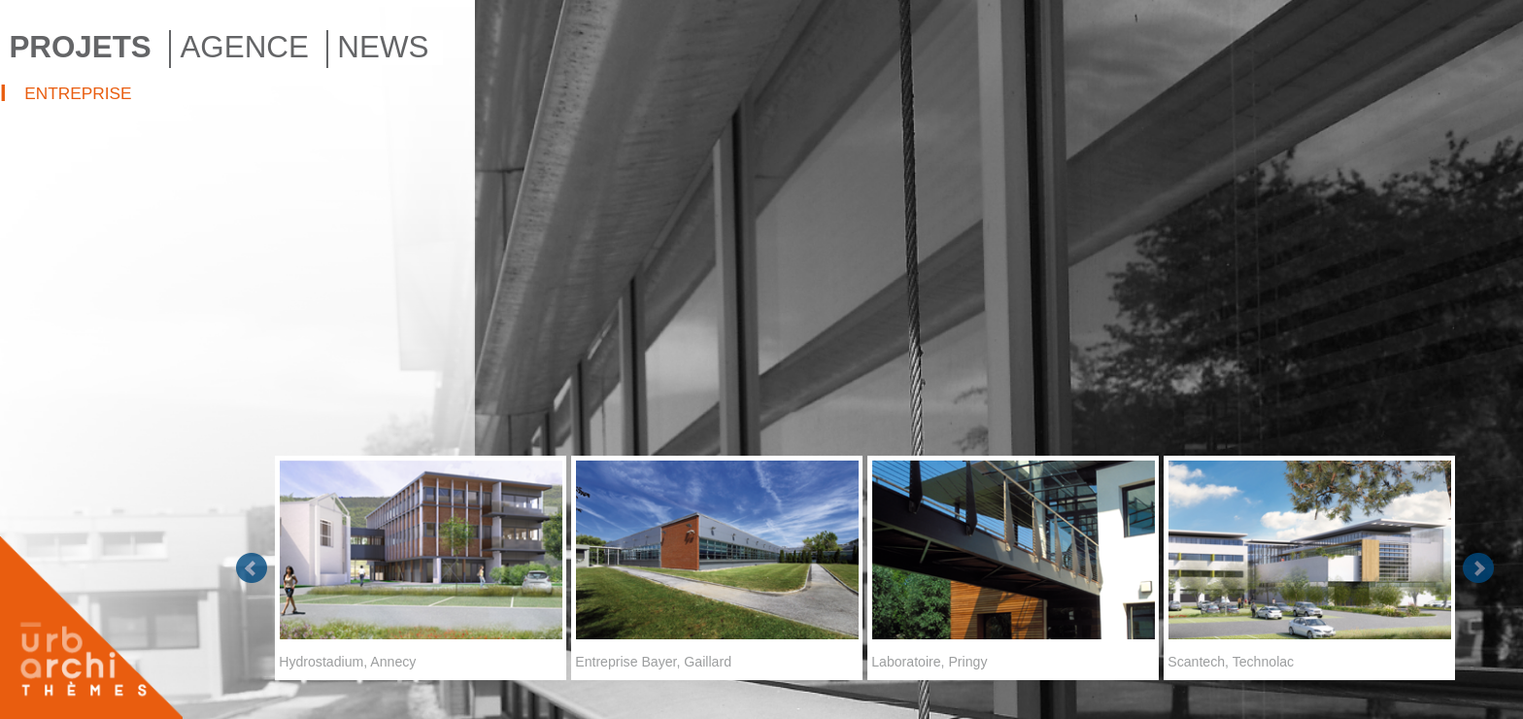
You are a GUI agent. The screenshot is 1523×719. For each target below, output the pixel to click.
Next (1478, 568)
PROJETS (80, 47)
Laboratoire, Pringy (1013, 562)
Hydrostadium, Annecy (420, 562)
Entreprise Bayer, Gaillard (717, 562)
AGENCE (244, 47)
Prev (251, 568)
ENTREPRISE (77, 93)
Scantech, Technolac (1309, 562)
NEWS (382, 47)
